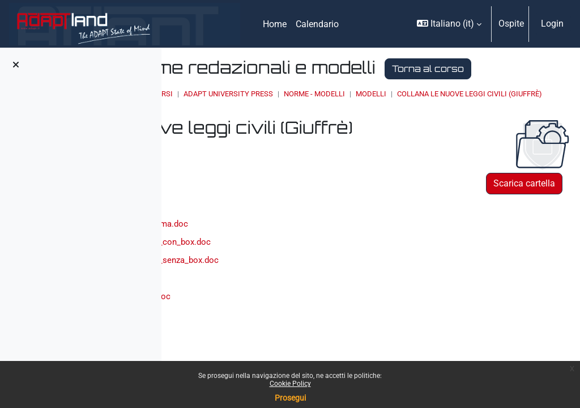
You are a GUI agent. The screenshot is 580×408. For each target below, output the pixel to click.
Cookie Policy (290, 384)
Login (552, 23)
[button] (449, 24)
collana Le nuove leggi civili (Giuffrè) (329, 125)
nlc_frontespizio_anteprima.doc (281, 257)
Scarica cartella (524, 215)
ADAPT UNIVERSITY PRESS (353, 114)
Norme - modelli (439, 114)
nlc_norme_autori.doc (262, 352)
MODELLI (496, 114)
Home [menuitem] (275, 24)
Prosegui (290, 397)
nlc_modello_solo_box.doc (271, 333)
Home (256, 114)
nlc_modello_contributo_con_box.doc (292, 276)
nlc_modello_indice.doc (265, 314)
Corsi (287, 114)
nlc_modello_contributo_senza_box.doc (297, 295)
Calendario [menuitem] (317, 24)
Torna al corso (294, 88)
